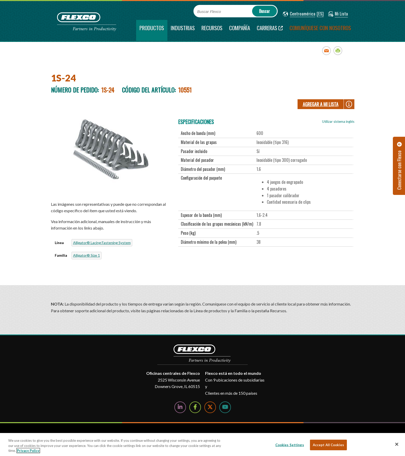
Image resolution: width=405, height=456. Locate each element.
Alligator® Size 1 (86, 255)
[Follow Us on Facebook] (195, 407)
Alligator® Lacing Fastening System (102, 242)
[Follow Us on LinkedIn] (180, 407)
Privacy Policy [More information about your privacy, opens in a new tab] (28, 451)
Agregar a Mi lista (320, 104)
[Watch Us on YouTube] (225, 407)
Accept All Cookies (328, 445)
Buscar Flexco (209, 12)
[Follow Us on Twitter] (210, 407)
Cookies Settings (289, 445)
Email (326, 50)
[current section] (151, 30)
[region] (202, 444)
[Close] (396, 444)
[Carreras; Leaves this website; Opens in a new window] (269, 30)
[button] (299, 14)
